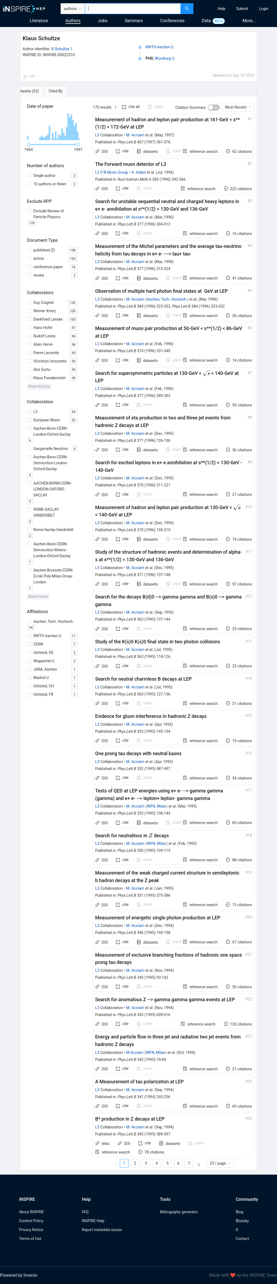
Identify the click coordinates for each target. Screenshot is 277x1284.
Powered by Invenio (18, 1275)
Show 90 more (39, 386)
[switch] (214, 107)
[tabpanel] (138, 633)
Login (263, 8)
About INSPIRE (31, 1212)
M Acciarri (134, 1052)
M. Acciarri (135, 135)
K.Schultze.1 (61, 49)
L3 (97, 135)
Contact (242, 1238)
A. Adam (138, 172)
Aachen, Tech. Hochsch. (167, 299)
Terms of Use (30, 1238)
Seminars (134, 20)
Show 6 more (38, 596)
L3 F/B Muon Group (111, 172)
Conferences (172, 20)
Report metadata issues (102, 1230)
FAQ (85, 1212)
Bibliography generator (179, 1212)
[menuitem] (222, 8)
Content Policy (31, 1221)
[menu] (236, 8)
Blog (239, 1212)
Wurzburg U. (165, 58)
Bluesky (242, 1221)
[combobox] (132, 8)
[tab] (38, 91)
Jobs (102, 20)
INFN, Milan (156, 806)
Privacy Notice (31, 1230)
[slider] (29, 144)
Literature (39, 20)
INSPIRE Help (93, 1221)
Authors (73, 20)
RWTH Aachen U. (160, 47)
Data (206, 20)
